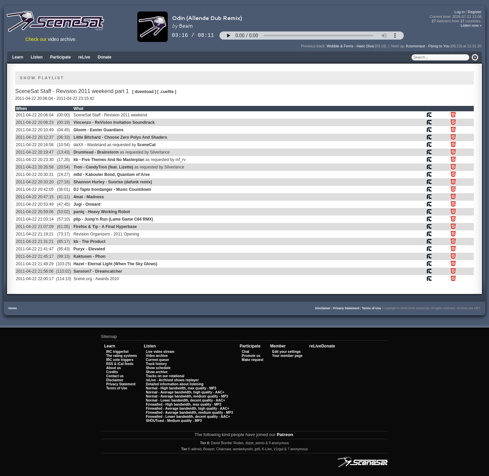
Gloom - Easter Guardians (98, 130)
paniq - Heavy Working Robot (101, 211)
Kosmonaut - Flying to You (427, 46)
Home (12, 308)
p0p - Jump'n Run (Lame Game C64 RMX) (113, 219)
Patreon (285, 434)
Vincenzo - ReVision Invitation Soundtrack (114, 122)
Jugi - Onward (86, 204)
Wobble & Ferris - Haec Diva (350, 46)
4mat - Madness (88, 197)
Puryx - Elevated (89, 249)
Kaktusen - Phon (89, 256)
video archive (61, 39)
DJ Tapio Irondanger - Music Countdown (112, 189)
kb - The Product (89, 241)
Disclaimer (323, 308)
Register (475, 12)
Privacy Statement (346, 308)
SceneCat (146, 144)
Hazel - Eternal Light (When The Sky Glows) (115, 264)
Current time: (456, 17)
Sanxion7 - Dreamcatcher (97, 271)
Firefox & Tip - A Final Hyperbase (105, 226)
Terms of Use (371, 308)
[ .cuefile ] (166, 91)
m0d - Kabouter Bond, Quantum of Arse (111, 174)
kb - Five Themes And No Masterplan (108, 159)
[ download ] (144, 91)
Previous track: (314, 46)
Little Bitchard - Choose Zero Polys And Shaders (120, 137)
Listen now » (471, 25)
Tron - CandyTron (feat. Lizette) (103, 167)
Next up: (398, 46)
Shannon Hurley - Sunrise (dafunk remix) (112, 182)
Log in (460, 12)
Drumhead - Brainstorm (96, 152)
